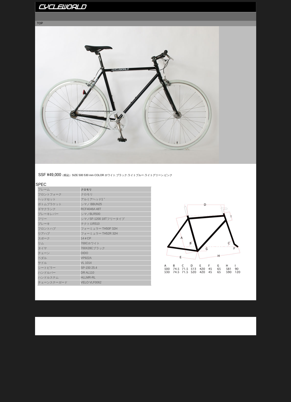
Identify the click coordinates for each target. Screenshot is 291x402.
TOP (40, 23)
